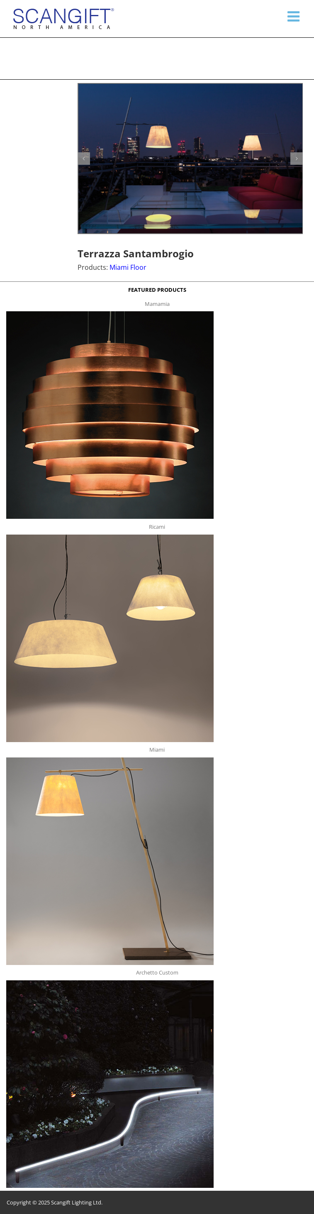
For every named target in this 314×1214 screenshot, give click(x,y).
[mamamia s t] (110, 314)
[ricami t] (110, 537)
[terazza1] (190, 158)
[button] (84, 158)
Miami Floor (128, 267)
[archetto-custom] (110, 983)
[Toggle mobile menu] (294, 16)
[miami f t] (110, 760)
